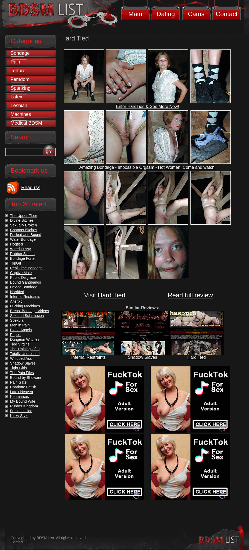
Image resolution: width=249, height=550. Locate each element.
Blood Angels (21, 330)
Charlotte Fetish (23, 387)
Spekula (17, 320)
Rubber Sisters (22, 254)
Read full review (190, 295)
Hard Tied (111, 295)
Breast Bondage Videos (29, 311)
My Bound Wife (22, 401)
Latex (16, 96)
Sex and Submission (27, 315)
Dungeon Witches (24, 339)
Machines (21, 114)
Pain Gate (18, 382)
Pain (15, 62)
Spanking (20, 88)
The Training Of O (24, 349)
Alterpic (16, 301)
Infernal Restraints (88, 357)
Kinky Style (19, 415)
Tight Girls (18, 368)
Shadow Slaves (142, 357)
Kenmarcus (19, 396)
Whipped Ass (21, 358)
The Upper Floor (23, 215)
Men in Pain (20, 325)
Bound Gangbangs (25, 282)
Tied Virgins (19, 344)
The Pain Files (22, 373)
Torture (18, 70)
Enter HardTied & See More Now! (147, 106)
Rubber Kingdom (24, 406)
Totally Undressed (24, 354)
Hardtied (17, 292)
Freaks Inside (21, 411)
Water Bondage (23, 239)
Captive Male (21, 273)
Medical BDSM (26, 123)
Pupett (15, 335)
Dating (166, 13)
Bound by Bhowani (25, 377)
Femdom (20, 79)
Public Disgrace (23, 277)
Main (135, 13)
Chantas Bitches (23, 230)
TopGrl (15, 263)
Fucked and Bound (25, 235)
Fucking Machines (25, 306)
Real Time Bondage (26, 268)
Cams (196, 13)
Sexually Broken (23, 225)
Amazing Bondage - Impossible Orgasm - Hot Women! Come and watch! (147, 167)
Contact (227, 13)
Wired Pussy (20, 249)
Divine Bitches (22, 220)
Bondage (20, 53)
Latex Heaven (21, 392)
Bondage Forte (22, 258)
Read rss (30, 187)
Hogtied (16, 244)
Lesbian (19, 105)
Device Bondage (23, 287)
